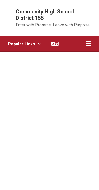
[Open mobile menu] (88, 44)
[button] (24, 44)
